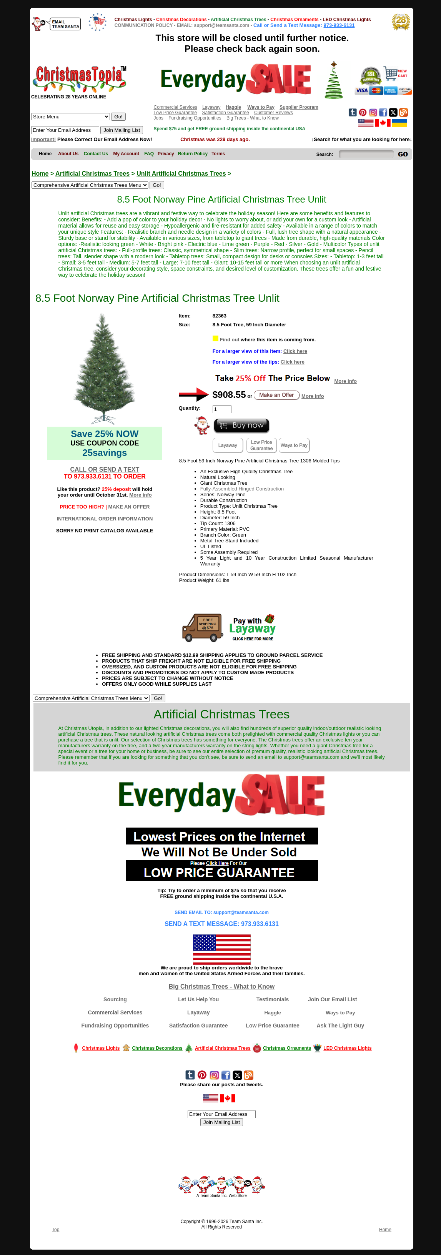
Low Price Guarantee (175, 112)
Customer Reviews (273, 112)
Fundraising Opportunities (194, 118)
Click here (295, 351)
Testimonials (272, 999)
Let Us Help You (198, 999)
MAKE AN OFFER (129, 507)
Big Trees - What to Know (252, 118)
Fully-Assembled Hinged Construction (242, 489)
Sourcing (115, 999)
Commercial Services (175, 107)
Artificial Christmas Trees (92, 173)
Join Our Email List (332, 999)
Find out (229, 339)
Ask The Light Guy (340, 1025)
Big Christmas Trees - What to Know (222, 986)
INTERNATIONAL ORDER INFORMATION (105, 519)
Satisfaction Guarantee (225, 112)
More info (140, 495)
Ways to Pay (340, 1013)
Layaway (211, 107)
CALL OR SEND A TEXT (104, 469)
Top (55, 1229)
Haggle (272, 1013)
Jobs (158, 118)
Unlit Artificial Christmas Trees (181, 173)
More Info (345, 381)
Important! (43, 139)
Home (40, 173)
